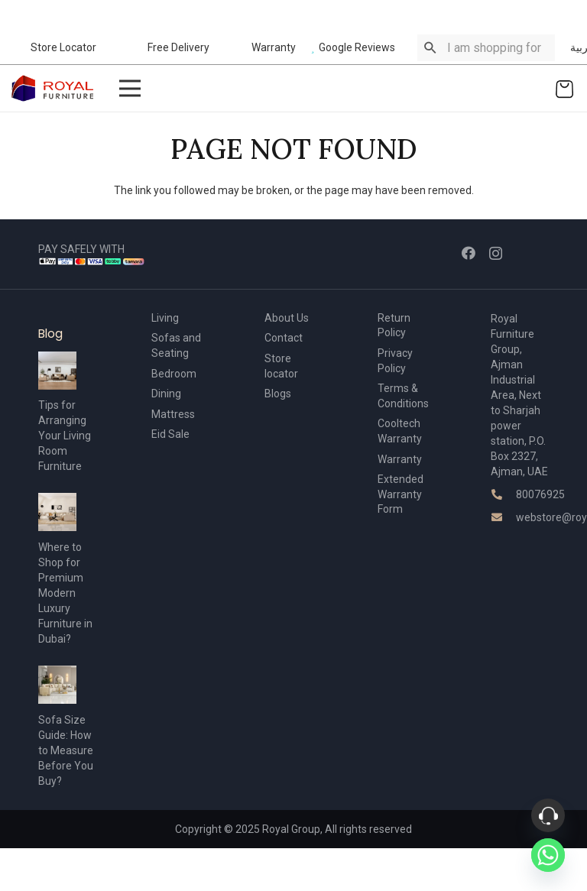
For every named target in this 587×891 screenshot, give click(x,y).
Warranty (400, 459)
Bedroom (173, 374)
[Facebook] (468, 253)
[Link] (53, 88)
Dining (166, 393)
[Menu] (129, 89)
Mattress (173, 414)
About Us (286, 318)
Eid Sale (170, 434)
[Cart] (564, 88)
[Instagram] (495, 253)
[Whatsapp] (548, 855)
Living (165, 318)
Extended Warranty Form (400, 494)
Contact (283, 338)
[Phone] (548, 815)
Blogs (277, 393)
